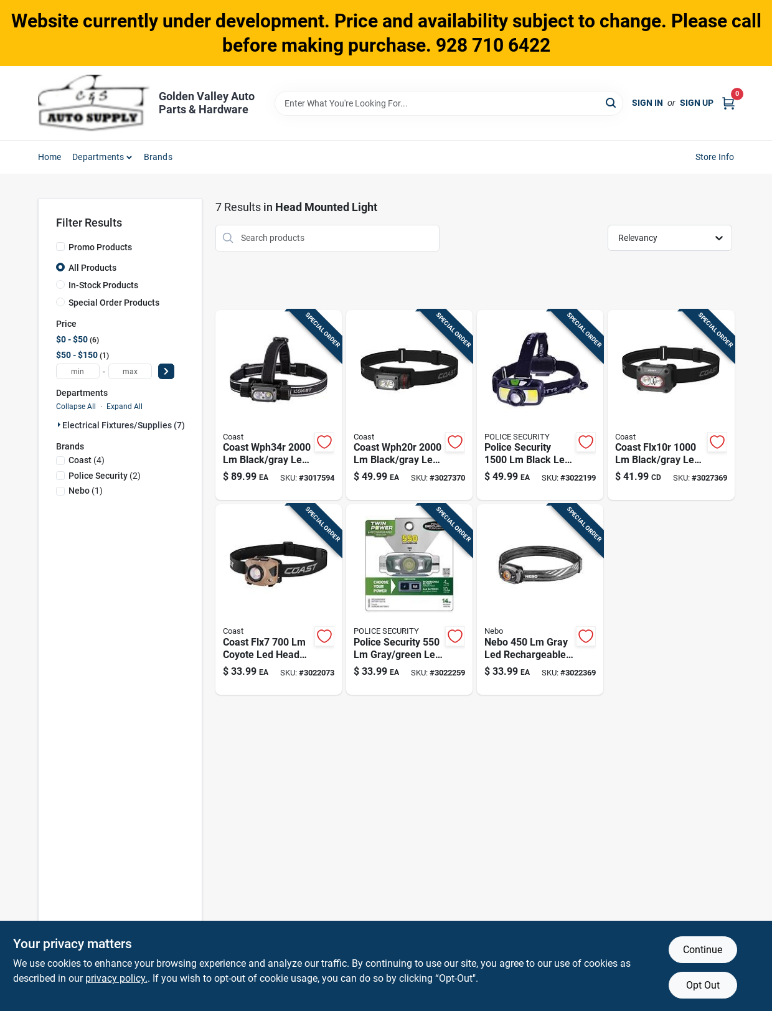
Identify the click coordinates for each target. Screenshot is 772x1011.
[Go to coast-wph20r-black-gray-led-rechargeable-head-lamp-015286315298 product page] (409, 405)
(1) (85, 491)
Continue (702, 950)
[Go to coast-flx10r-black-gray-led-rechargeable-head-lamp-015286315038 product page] (671, 405)
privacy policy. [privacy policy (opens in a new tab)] (116, 978)
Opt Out (703, 985)
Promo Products (100, 247)
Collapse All (76, 406)
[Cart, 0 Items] (728, 103)
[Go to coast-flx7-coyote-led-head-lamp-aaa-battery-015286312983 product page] (278, 599)
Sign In (647, 103)
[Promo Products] (60, 246)
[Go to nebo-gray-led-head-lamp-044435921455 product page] (540, 599)
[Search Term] (449, 103)
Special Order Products (113, 302)
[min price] (78, 371)
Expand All (124, 406)
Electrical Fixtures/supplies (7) (123, 425)
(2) (104, 476)
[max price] (130, 371)
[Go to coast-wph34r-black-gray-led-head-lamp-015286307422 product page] (278, 405)
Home (50, 157)
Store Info (715, 157)
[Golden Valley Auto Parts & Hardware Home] (94, 103)
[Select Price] (166, 371)
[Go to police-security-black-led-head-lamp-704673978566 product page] (540, 405)
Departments (98, 157)
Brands (158, 157)
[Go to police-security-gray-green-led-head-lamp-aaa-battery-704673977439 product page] (409, 599)
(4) (86, 460)
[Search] (612, 102)
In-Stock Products (103, 285)
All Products (92, 268)
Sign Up (696, 103)
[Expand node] (59, 424)
